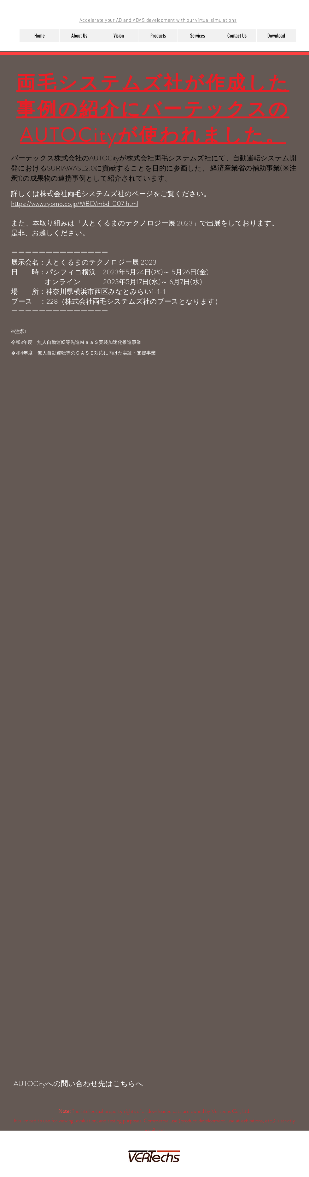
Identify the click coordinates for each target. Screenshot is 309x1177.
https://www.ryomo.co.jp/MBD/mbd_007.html (74, 203)
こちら (124, 1083)
